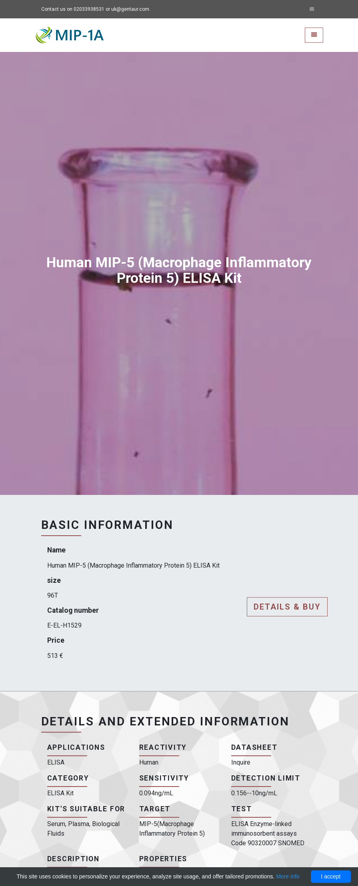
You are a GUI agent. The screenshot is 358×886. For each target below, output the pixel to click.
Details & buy (287, 607)
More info (287, 876)
